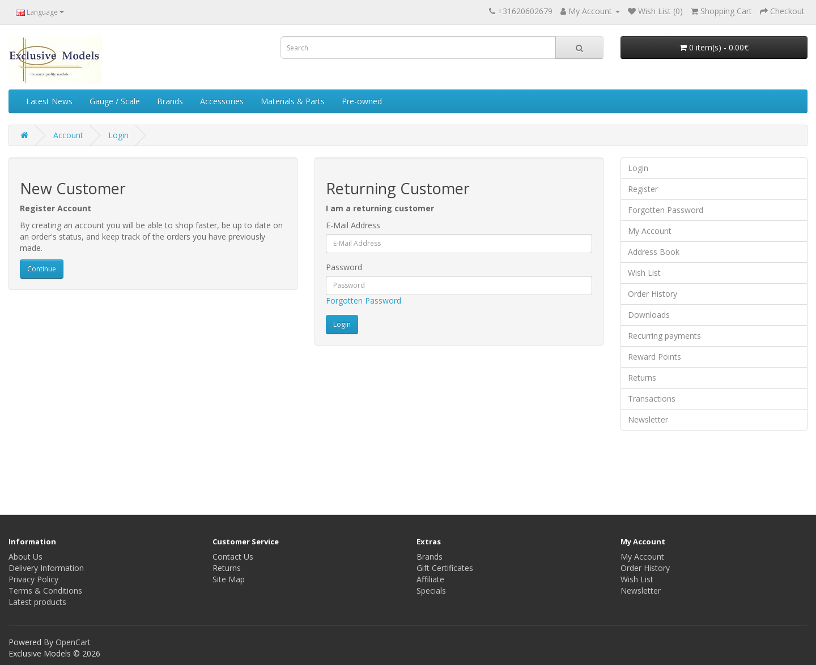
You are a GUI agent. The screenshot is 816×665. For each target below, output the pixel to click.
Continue (41, 269)
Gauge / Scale (115, 101)
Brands (170, 101)
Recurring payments (664, 335)
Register (643, 189)
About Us (25, 556)
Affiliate (430, 579)
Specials (431, 590)
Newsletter (648, 419)
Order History (652, 293)
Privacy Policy (33, 579)
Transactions (651, 398)
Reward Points (654, 356)
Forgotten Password (363, 300)
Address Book (653, 251)
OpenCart (73, 642)
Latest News (49, 101)
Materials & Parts (293, 101)
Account (68, 135)
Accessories (222, 101)
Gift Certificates (444, 567)
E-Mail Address (353, 225)
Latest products (37, 601)
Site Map (228, 579)
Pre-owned (362, 101)
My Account (650, 230)
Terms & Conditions (45, 590)
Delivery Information (46, 567)
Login (118, 135)
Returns (642, 377)
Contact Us (232, 556)
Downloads (649, 314)
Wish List (644, 272)
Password (344, 267)
